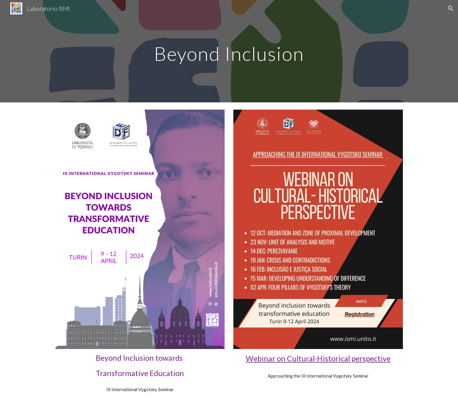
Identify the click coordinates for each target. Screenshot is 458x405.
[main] (229, 51)
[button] (451, 8)
